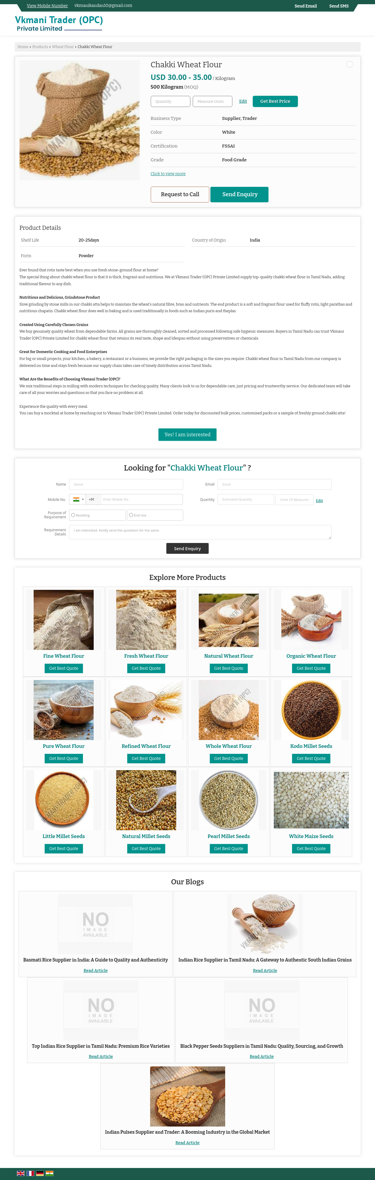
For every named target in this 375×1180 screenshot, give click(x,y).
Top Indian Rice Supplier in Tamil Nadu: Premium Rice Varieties (101, 1046)
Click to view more (168, 173)
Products (40, 46)
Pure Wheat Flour (64, 746)
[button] (47, 5)
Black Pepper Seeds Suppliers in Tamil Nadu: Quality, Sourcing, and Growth (261, 1046)
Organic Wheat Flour (311, 656)
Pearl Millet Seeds (229, 836)
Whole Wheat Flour (229, 746)
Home (23, 46)
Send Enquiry (240, 194)
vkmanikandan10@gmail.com (103, 5)
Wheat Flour (63, 46)
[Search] (357, 25)
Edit (243, 101)
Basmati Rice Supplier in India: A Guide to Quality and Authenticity (95, 960)
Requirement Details (55, 532)
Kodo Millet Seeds (311, 746)
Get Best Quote (63, 668)
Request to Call (180, 194)
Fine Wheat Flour (63, 656)
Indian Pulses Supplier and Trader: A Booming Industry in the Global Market (187, 1132)
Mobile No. (57, 499)
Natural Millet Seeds (146, 836)
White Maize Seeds (311, 836)
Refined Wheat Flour (146, 746)
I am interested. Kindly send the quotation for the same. (200, 532)
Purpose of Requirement (55, 515)
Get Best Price (275, 101)
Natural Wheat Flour (228, 656)
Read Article (95, 970)
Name (61, 484)
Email (210, 484)
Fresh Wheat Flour (146, 656)
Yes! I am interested (187, 434)
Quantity (207, 499)
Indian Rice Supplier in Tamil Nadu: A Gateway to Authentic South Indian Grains (265, 960)
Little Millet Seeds (64, 836)
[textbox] (212, 101)
